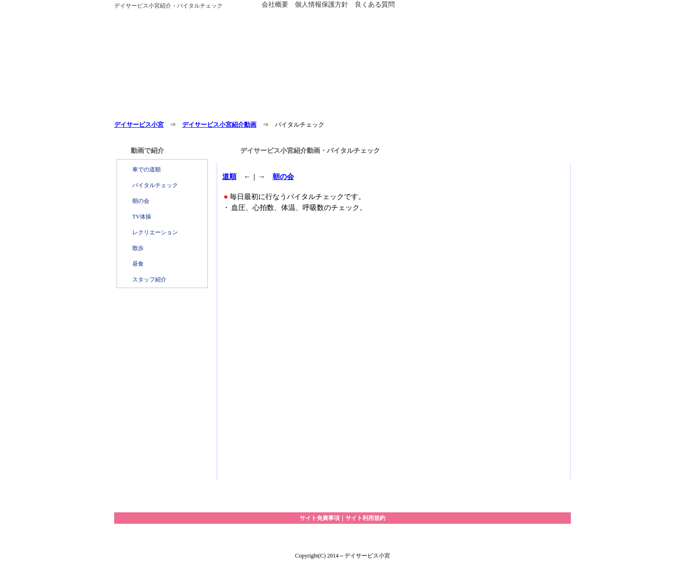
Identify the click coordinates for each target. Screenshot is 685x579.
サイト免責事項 (320, 518)
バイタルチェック (155, 185)
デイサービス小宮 (139, 124)
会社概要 (275, 4)
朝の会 (140, 201)
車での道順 (146, 169)
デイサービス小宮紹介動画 (219, 124)
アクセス (380, 108)
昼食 (138, 263)
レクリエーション (155, 232)
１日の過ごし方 (304, 108)
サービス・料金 (228, 108)
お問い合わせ (457, 108)
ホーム (152, 108)
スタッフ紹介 (149, 279)
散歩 (138, 248)
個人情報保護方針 (321, 4)
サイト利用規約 (365, 518)
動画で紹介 (532, 108)
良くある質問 (375, 4)
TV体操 (141, 216)
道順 (229, 176)
